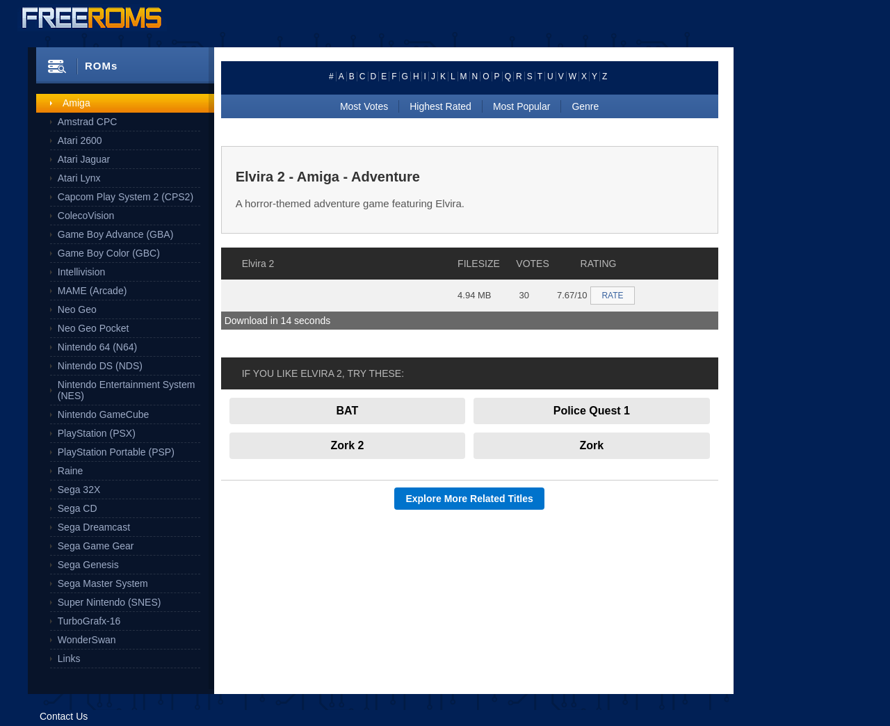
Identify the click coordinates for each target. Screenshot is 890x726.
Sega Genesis (88, 564)
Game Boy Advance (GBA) (116, 234)
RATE (612, 295)
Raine (70, 470)
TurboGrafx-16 (89, 621)
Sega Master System (103, 583)
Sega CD (77, 508)
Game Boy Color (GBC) (109, 253)
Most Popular (521, 106)
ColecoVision (86, 215)
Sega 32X (79, 489)
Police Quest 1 (591, 411)
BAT (348, 411)
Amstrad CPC (88, 121)
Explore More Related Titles (469, 498)
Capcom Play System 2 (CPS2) (125, 196)
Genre (585, 106)
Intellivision (81, 271)
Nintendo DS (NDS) (100, 365)
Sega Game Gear (96, 545)
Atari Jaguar (84, 159)
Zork (592, 445)
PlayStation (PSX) (97, 433)
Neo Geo (77, 309)
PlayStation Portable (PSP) (116, 452)
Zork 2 (347, 445)
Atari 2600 (80, 140)
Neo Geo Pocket (93, 328)
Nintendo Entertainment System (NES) (126, 390)
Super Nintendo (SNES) (109, 602)
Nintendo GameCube (103, 414)
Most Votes (364, 106)
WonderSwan (87, 639)
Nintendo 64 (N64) (97, 347)
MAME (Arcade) (92, 290)
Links (69, 658)
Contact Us (64, 716)
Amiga (76, 102)
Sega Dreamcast (94, 527)
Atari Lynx (79, 178)
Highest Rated (440, 106)
